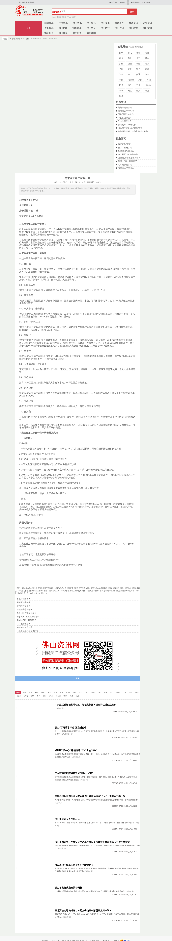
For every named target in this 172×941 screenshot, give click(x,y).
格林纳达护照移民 (126, 168)
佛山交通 (147, 28)
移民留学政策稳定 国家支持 (130, 128)
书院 (121, 80)
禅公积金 (48, 33)
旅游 (147, 69)
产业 (138, 85)
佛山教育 (133, 28)
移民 (26, 38)
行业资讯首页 (16, 38)
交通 (138, 74)
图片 (121, 85)
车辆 (149, 80)
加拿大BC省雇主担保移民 (129, 158)
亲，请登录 (23, 2)
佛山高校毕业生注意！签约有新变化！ (74, 865)
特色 (138, 69)
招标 (138, 53)
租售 (121, 58)
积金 (138, 63)
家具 (121, 96)
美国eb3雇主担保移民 (127, 161)
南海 (64, 17)
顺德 (59, 17)
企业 (130, 63)
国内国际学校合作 (126, 111)
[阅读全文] (60, 708)
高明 (74, 17)
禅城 (54, 17)
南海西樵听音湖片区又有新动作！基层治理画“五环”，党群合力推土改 (90, 796)
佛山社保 (63, 33)
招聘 (147, 53)
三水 (69, 17)
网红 (130, 90)
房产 (138, 58)
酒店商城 (91, 33)
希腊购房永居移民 (126, 151)
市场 (121, 90)
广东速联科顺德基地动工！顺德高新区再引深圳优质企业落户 (85, 705)
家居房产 (119, 23)
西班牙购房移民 (125, 144)
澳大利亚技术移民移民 (128, 154)
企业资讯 (147, 23)
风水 (140, 80)
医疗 (130, 74)
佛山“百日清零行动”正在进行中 (71, 727)
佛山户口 (119, 28)
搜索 (132, 11)
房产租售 (77, 33)
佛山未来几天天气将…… (67, 819)
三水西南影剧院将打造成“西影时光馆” (74, 773)
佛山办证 (91, 28)
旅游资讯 (133, 23)
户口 (121, 69)
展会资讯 (48, 28)
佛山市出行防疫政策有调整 (68, 887)
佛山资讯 (77, 23)
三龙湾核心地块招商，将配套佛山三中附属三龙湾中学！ (83, 910)
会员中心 (113, 2)
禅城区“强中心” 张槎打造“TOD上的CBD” (76, 750)
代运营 (131, 80)
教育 (130, 69)
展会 (147, 58)
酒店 (121, 74)
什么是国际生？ (125, 118)
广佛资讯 (63, 23)
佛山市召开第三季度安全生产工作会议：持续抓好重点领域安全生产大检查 (92, 842)
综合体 (148, 85)
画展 (138, 90)
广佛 (121, 63)
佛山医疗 (105, 28)
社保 (147, 63)
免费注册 (31, 2)
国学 (121, 53)
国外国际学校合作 (126, 114)
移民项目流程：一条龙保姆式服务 (133, 131)
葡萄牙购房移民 (125, 107)
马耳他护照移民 (125, 164)
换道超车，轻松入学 (127, 124)
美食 (130, 58)
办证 (147, 74)
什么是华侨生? (124, 121)
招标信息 (77, 28)
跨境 (147, 90)
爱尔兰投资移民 (125, 147)
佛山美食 (105, 23)
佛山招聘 (63, 28)
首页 (28, 28)
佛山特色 (91, 23)
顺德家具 (48, 23)
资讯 (130, 53)
